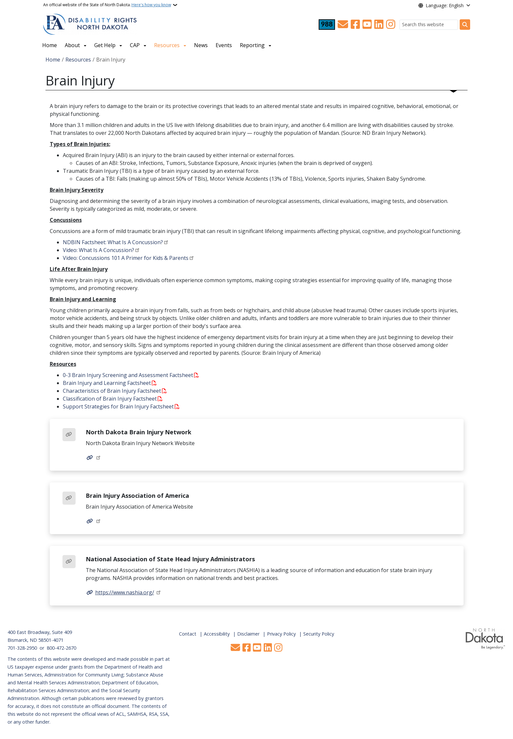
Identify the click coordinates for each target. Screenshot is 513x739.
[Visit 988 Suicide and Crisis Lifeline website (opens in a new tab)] (327, 24)
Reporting (252, 45)
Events (224, 45)
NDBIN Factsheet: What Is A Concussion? (113, 242)
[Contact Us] (343, 24)
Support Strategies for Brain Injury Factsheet (118, 406)
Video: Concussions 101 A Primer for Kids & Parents (125, 257)
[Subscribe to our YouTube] (367, 24)
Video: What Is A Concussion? (98, 250)
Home (49, 45)
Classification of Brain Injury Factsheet (110, 398)
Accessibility (217, 634)
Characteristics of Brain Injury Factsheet (112, 390)
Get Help (104, 45)
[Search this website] (428, 25)
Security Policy (318, 634)
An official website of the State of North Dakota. (107, 5)
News (201, 45)
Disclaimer (248, 634)
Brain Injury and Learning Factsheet (107, 383)
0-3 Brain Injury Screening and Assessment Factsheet (128, 375)
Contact (187, 634)
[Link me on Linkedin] (378, 24)
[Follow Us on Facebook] (355, 24)
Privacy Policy (281, 634)
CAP (135, 45)
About (72, 45)
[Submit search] (465, 24)
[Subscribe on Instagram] (390, 24)
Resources (167, 45)
